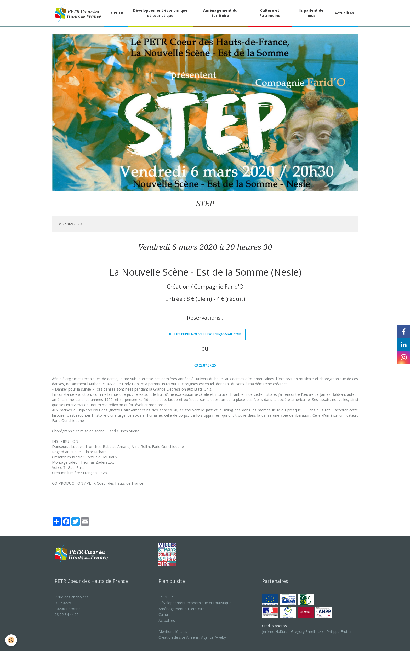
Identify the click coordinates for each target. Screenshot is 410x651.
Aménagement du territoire (220, 13)
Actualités (344, 12)
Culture (164, 614)
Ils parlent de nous (311, 13)
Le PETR (115, 12)
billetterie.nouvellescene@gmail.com (205, 334)
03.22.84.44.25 (67, 614)
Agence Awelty (213, 637)
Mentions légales (172, 631)
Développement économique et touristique (160, 13)
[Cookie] (11, 640)
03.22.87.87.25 (205, 365)
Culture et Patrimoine (269, 13)
